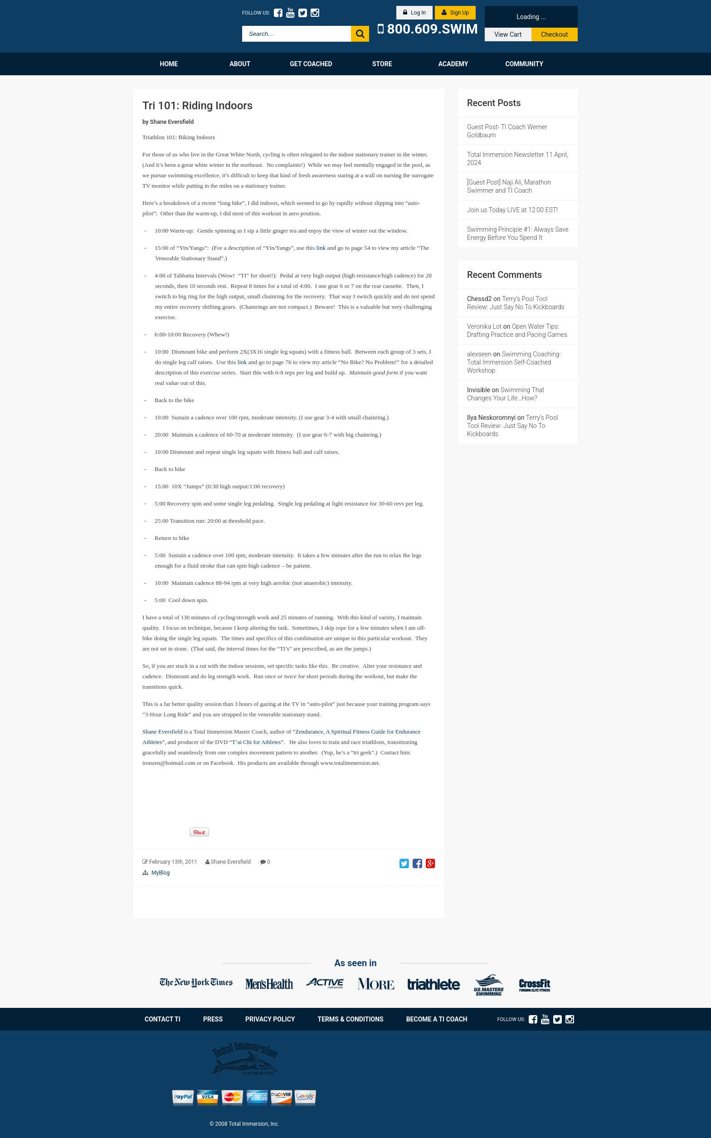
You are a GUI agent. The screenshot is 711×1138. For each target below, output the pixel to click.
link (321, 247)
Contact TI (162, 1019)
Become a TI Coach (437, 1019)
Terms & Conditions (351, 1019)
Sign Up (455, 12)
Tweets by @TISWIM (467, 1044)
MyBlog (160, 873)
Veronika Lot (484, 326)
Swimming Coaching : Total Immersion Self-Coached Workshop (514, 362)
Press (213, 1019)
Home (169, 64)
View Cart (507, 34)
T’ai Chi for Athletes (256, 742)
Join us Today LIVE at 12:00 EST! (512, 210)
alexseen (479, 354)
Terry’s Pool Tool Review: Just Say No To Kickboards (512, 426)
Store (382, 64)
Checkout (554, 34)
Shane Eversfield (172, 121)
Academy (453, 64)
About (239, 64)
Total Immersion (175, 26)
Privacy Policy (270, 1019)
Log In (414, 12)
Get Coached (311, 64)
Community (524, 64)
